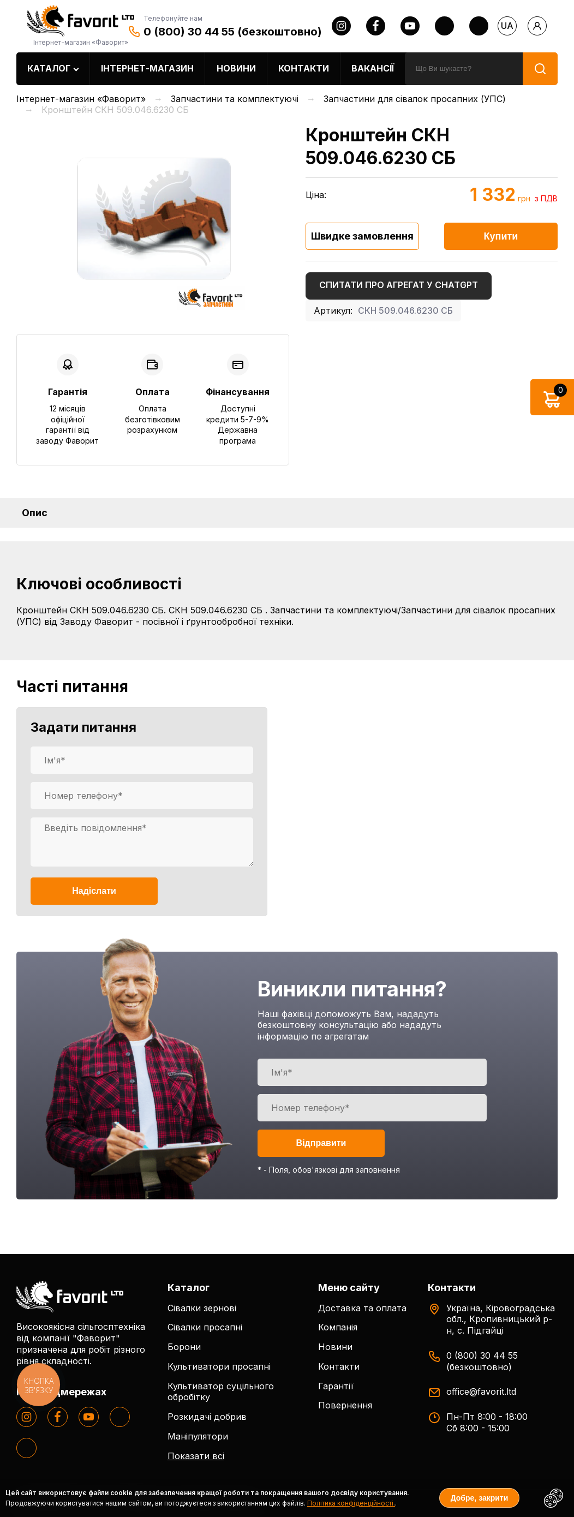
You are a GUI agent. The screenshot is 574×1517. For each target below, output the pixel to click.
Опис (34, 512)
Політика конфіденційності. (351, 1503)
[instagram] (341, 25)
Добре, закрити (480, 1498)
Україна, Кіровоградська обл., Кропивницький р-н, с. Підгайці (500, 1319)
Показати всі (196, 1455)
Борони (184, 1346)
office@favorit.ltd (481, 1391)
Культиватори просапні (219, 1366)
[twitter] (444, 25)
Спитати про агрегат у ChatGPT (398, 284)
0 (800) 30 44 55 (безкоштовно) (233, 31)
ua (507, 25)
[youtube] (410, 25)
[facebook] (375, 25)
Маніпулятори (198, 1436)
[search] (464, 68)
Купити (501, 236)
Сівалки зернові (202, 1308)
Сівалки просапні (205, 1327)
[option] (152, 218)
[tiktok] (478, 25)
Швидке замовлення (362, 236)
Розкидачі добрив (207, 1416)
